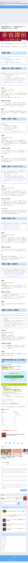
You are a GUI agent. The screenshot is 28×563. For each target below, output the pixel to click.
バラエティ (4, 544)
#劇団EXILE (15, 274)
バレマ (14, 6)
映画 (3, 548)
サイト (2, 484)
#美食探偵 (5, 58)
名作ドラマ (4, 546)
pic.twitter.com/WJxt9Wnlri (7, 129)
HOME (14, 558)
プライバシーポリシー (13, 560)
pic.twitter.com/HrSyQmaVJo (19, 80)
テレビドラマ (8, 447)
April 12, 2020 (19, 62)
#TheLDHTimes (6, 275)
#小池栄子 (18, 177)
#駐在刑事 (9, 324)
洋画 (3, 550)
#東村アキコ (17, 79)
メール (2, 480)
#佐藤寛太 (11, 274)
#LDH (23, 274)
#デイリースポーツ (12, 275)
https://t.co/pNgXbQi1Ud (14, 128)
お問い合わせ (19, 560)
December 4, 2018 (12, 327)
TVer (2, 417)
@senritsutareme (6, 80)
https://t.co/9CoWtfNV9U (8, 177)
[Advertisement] (14, 16)
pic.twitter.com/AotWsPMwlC (8, 60)
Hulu (2, 415)
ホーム (8, 560)
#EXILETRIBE (19, 274)
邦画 (3, 552)
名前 (2, 476)
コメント (3, 468)
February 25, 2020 (19, 277)
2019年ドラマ (5, 538)
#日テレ (20, 79)
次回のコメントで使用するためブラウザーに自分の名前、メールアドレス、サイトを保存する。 (14, 489)
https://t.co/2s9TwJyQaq (7, 79)
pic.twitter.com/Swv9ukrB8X (20, 275)
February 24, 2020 (18, 229)
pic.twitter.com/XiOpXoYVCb (20, 324)
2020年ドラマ (5, 540)
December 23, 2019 (20, 131)
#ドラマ (4, 178)
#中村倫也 (13, 79)
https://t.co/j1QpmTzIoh (17, 226)
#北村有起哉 (13, 324)
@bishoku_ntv (11, 80)
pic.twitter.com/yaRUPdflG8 (8, 179)
